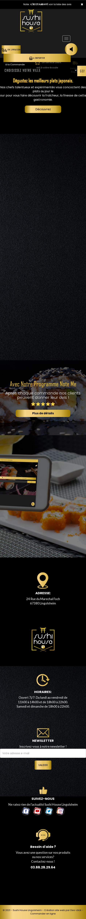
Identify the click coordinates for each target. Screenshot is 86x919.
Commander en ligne (43, 913)
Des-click (75, 910)
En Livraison (11, 50)
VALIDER (43, 765)
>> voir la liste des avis (58, 4)
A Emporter (37, 58)
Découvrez (43, 109)
